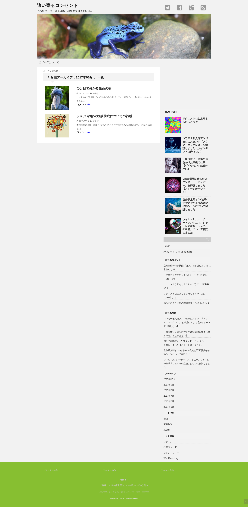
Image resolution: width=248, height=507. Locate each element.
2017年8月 (169, 390)
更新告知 (168, 424)
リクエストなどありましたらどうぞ (195, 120)
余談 (166, 418)
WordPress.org (171, 458)
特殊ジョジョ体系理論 (178, 252)
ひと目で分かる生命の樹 (94, 88)
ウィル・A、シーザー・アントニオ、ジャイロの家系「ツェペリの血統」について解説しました (195, 226)
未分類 (96, 93)
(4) (88, 132)
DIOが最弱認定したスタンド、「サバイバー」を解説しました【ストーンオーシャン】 (195, 185)
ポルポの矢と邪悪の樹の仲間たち (180, 303)
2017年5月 (169, 407)
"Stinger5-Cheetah (131, 498)
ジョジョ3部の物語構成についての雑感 (104, 116)
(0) (88, 104)
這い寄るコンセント (57, 5)
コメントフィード (172, 452)
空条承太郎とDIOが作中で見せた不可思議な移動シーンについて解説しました (195, 204)
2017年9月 (169, 384)
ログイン (168, 441)
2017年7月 (169, 396)
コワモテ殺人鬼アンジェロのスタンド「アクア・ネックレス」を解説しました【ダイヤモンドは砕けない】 (195, 145)
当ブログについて (49, 62)
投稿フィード (170, 447)
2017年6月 (169, 401)
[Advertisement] (187, 86)
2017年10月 (169, 379)
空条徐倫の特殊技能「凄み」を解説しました (186, 265)
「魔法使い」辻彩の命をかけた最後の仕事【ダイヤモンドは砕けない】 (195, 164)
